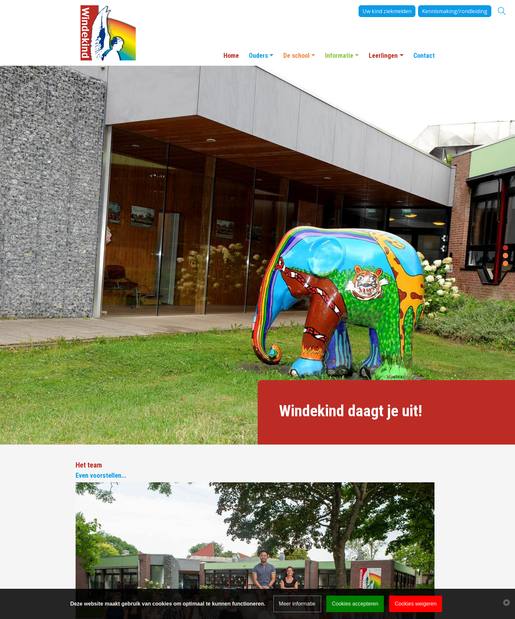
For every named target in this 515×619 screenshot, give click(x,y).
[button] (505, 247)
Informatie (339, 55)
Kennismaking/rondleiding (454, 11)
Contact (424, 55)
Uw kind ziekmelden (387, 11)
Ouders (258, 55)
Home (231, 55)
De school (296, 55)
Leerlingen (383, 55)
